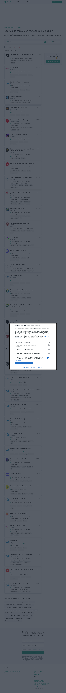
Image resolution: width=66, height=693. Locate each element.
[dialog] (33, 346)
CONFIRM (24, 362)
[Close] (54, 326)
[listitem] (33, 342)
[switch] (48, 345)
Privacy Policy (39, 367)
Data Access (33, 367)
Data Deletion (26, 367)
